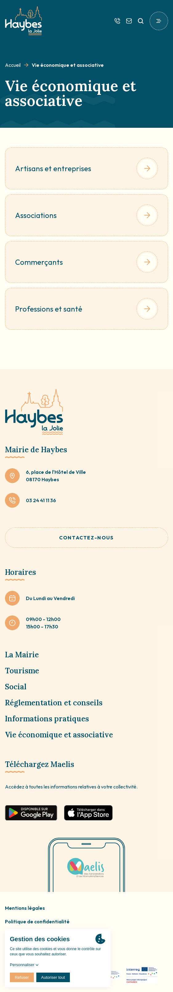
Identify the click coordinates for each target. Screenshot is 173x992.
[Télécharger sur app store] (88, 813)
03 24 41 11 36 (41, 500)
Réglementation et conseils (54, 703)
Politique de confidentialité (37, 921)
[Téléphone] (117, 21)
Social (15, 687)
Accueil (13, 65)
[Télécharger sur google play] (31, 813)
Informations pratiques (47, 719)
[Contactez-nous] (129, 21)
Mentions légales (25, 908)
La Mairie (22, 654)
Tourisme (22, 670)
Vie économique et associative (59, 735)
